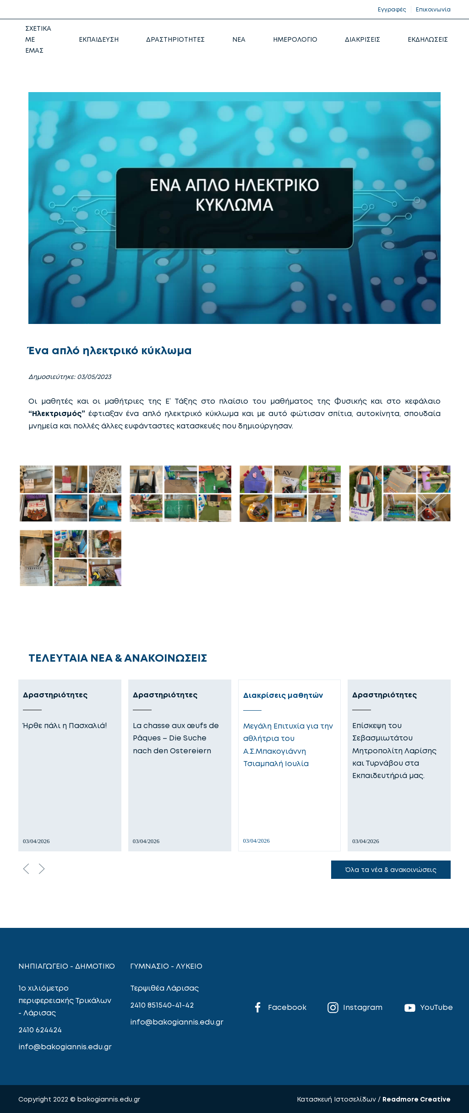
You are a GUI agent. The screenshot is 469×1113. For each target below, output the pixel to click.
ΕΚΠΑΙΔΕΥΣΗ (99, 39)
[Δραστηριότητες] (69, 765)
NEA (238, 39)
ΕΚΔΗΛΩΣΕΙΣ (428, 39)
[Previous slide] (26, 869)
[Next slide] (41, 869)
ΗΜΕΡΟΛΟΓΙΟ (295, 39)
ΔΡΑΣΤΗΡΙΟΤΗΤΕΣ (175, 39)
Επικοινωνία (433, 9)
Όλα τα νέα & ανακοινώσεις (390, 869)
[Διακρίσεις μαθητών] (289, 765)
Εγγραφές (392, 9)
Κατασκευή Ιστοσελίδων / (339, 1099)
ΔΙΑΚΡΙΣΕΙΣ (362, 39)
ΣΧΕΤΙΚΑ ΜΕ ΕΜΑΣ (38, 39)
